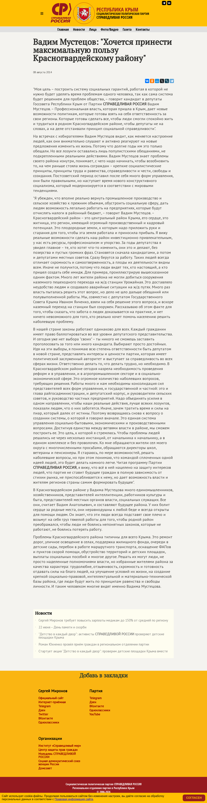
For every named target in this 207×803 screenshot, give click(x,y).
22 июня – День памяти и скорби (60, 628)
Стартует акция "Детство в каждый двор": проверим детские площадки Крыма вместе (101, 652)
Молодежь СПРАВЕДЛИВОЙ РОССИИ (57, 755)
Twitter (43, 714)
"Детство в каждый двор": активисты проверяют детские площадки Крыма (99, 636)
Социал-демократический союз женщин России (59, 762)
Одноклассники (48, 722)
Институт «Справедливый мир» (59, 745)
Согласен (194, 797)
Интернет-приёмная (52, 702)
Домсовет (45, 768)
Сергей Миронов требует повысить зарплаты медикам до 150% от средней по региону (101, 621)
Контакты (143, 29)
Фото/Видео (109, 29)
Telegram (44, 706)
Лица (92, 29)
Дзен (41, 710)
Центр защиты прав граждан (57, 749)
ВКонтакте (45, 718)
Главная (63, 29)
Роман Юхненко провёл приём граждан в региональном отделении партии (92, 645)
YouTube (94, 714)
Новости (79, 29)
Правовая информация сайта (74, 799)
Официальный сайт (51, 698)
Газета (127, 29)
